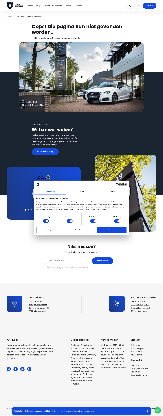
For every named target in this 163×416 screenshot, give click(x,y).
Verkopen (39, 6)
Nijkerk (73, 377)
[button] (158, 410)
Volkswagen (106, 367)
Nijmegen (75, 384)
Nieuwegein (84, 371)
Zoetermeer (88, 374)
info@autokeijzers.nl (38, 304)
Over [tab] (113, 191)
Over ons (68, 6)
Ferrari (103, 348)
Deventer (75, 351)
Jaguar (112, 351)
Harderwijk (90, 348)
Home (9, 17)
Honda (119, 348)
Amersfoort (76, 358)
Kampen (89, 364)
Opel (122, 358)
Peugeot (104, 361)
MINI (117, 358)
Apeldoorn (75, 345)
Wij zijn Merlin (151, 408)
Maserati (111, 355)
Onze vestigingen (139, 375)
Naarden (81, 377)
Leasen (47, 6)
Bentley (109, 345)
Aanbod (30, 6)
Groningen (75, 367)
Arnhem (91, 355)
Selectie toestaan (81, 230)
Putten (74, 348)
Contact (78, 6)
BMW (115, 345)
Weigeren (51, 230)
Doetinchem (83, 361)
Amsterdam (76, 380)
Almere (74, 361)
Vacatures (135, 372)
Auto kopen (136, 345)
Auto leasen (136, 351)
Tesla (120, 364)
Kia (117, 351)
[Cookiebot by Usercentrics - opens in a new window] (117, 184)
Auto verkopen (137, 348)
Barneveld (84, 351)
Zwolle (91, 367)
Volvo (114, 367)
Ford (113, 348)
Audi (103, 345)
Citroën (121, 345)
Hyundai (104, 351)
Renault (120, 361)
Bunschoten (86, 345)
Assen (81, 364)
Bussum (89, 377)
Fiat (108, 348)
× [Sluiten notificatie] (147, 411)
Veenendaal (76, 374)
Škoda (108, 364)
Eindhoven (86, 358)
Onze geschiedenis (139, 368)
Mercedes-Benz (108, 358)
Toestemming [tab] (50, 191)
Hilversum (75, 355)
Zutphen (81, 348)
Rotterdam (88, 380)
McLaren (119, 355)
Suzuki (115, 364)
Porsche (113, 361)
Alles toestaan (112, 230)
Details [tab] (81, 191)
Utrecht (83, 355)
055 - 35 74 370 (36, 301)
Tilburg (84, 367)
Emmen (74, 364)
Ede (92, 371)
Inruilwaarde (57, 6)
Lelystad (74, 371)
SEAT (103, 364)
